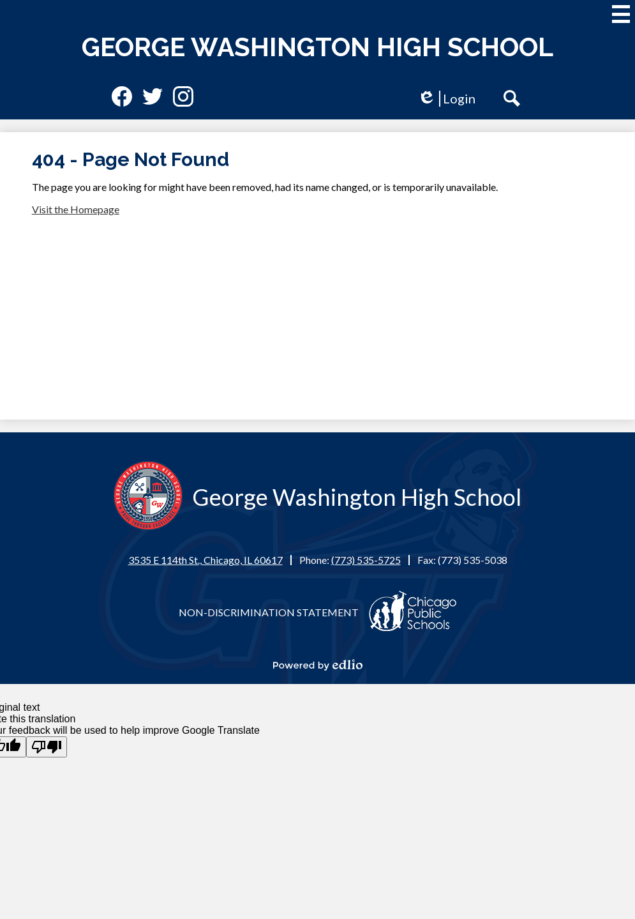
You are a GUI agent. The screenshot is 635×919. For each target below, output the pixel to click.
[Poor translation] (46, 746)
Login (446, 99)
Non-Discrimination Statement (269, 612)
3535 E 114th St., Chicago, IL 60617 (205, 560)
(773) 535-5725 (366, 560)
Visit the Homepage (75, 209)
